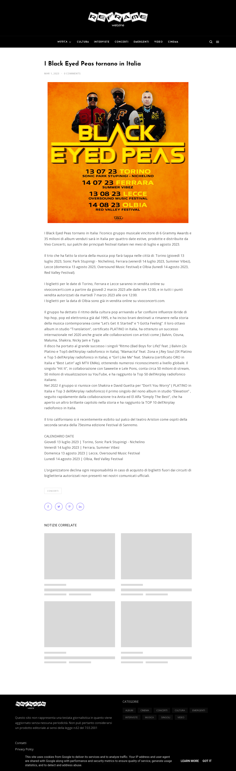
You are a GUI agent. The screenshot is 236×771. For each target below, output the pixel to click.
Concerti (53, 490)
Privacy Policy (24, 749)
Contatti (20, 742)
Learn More (190, 761)
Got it (206, 761)
